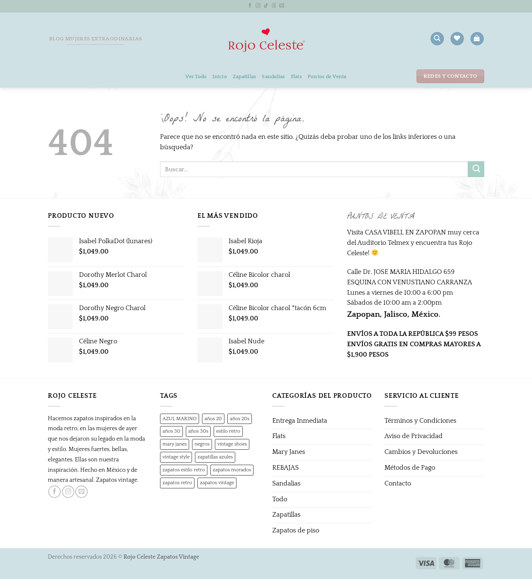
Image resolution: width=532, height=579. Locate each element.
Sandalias (273, 76)
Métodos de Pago (409, 467)
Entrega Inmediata (299, 420)
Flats (296, 76)
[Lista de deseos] (457, 38)
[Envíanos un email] (281, 5)
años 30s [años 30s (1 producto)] (198, 431)
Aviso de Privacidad (413, 436)
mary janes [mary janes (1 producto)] (175, 444)
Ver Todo (196, 76)
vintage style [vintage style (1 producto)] (176, 457)
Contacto (397, 483)
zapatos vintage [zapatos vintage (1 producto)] (217, 482)
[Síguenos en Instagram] (258, 5)
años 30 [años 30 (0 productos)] (171, 431)
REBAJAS (285, 467)
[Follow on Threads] (273, 5)
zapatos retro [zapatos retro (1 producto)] (177, 482)
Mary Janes (288, 452)
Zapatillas (244, 76)
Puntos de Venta (327, 76)
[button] (476, 38)
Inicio (219, 76)
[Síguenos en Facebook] (250, 5)
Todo (279, 499)
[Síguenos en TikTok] (266, 5)
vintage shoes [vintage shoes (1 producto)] (232, 444)
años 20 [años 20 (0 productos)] (213, 418)
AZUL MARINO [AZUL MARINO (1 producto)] (180, 418)
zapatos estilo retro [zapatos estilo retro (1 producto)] (184, 470)
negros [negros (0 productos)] (202, 444)
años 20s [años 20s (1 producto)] (239, 418)
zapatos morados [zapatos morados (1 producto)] (232, 470)
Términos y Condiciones (420, 420)
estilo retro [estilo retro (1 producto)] (228, 431)
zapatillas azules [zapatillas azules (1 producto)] (215, 457)
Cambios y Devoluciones (421, 452)
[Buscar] (437, 38)
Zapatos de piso (295, 530)
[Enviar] (476, 169)
